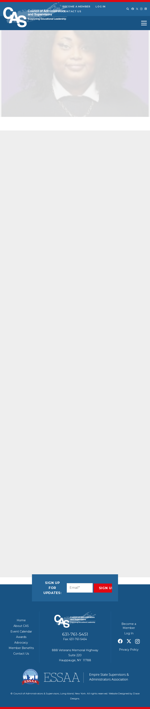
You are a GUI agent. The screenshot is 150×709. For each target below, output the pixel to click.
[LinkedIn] (146, 9)
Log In (101, 6)
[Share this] (28, 545)
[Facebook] (133, 9)
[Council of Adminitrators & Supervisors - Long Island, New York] (35, 14)
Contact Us (71, 11)
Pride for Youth (26, 199)
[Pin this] (57, 545)
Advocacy (21, 642)
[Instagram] (141, 9)
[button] (127, 9)
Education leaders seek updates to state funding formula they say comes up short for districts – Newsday (124, 367)
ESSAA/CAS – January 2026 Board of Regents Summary (123, 243)
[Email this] (19, 545)
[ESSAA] (75, 677)
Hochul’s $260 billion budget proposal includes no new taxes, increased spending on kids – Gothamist (123, 192)
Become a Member (76, 6)
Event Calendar (21, 631)
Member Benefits (21, 648)
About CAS (21, 626)
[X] (137, 9)
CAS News (49, 110)
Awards (21, 637)
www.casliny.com (34, 497)
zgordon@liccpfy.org (46, 349)
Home (21, 620)
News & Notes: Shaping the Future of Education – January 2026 (123, 139)
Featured (62, 110)
